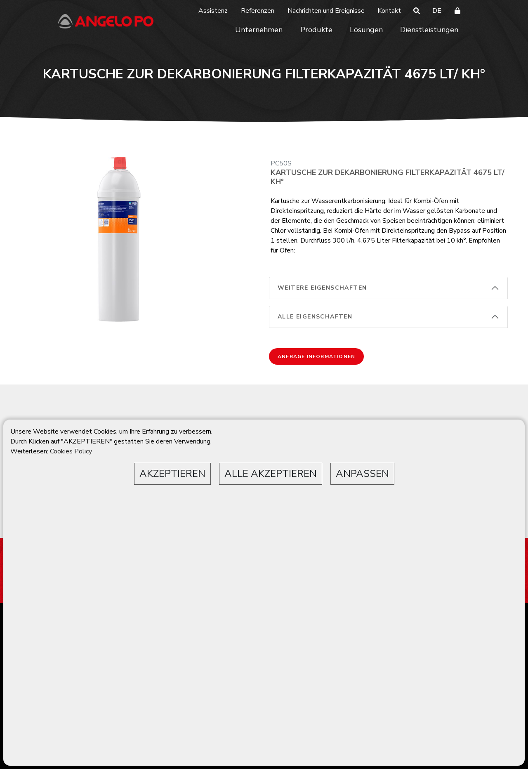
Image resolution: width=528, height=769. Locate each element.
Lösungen (366, 30)
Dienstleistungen (429, 30)
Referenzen (257, 10)
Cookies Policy (71, 451)
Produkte (316, 30)
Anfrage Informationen (316, 356)
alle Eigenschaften (315, 317)
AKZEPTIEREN (172, 473)
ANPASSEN (362, 473)
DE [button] (436, 10)
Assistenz (213, 10)
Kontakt (389, 10)
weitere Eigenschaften (322, 288)
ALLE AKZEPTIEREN (270, 473)
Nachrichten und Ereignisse (326, 10)
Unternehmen (259, 30)
